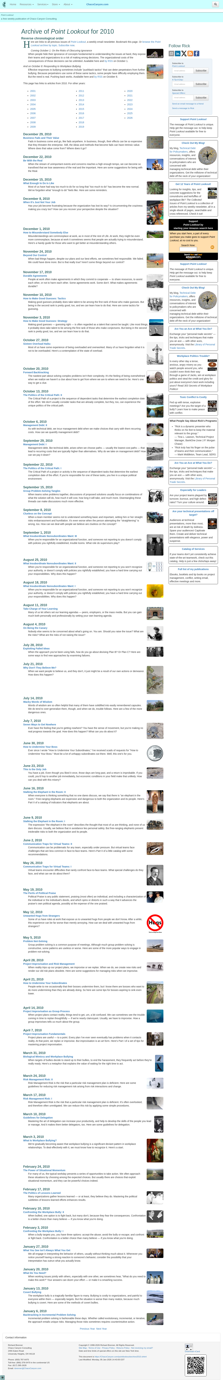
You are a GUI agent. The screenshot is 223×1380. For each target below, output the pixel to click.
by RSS (109, 61)
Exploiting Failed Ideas (36, 648)
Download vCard (192, 1351)
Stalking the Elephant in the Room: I (44, 821)
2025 (130, 113)
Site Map (83, 1348)
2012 (81, 95)
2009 (33, 126)
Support (193, 119)
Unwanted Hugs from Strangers (41, 915)
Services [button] (42, 4)
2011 (81, 91)
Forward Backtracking (36, 372)
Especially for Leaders (193, 490)
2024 (130, 109)
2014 (81, 104)
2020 (130, 91)
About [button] (68, 4)
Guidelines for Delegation (38, 1117)
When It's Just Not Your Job (39, 202)
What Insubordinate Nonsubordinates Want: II (49, 563)
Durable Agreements (35, 275)
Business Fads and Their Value (41, 138)
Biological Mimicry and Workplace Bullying (48, 1056)
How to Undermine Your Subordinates (45, 983)
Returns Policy (122, 1348)
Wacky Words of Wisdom (37, 701)
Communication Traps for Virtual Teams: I (47, 866)
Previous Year (87, 1328)
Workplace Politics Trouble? (193, 356)
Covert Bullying (32, 1292)
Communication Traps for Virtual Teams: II (47, 844)
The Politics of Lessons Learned (42, 1193)
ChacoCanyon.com (97, 4)
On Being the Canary (35, 628)
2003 (33, 100)
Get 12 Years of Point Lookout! (193, 184)
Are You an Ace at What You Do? (193, 328)
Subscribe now (66, 45)
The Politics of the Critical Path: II (42, 395)
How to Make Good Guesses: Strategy (45, 321)
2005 (33, 109)
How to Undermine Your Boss (40, 746)
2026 (130, 117)
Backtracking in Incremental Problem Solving (49, 1314)
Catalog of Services (193, 549)
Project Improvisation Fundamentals (44, 1034)
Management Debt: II (35, 425)
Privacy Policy (108, 1348)
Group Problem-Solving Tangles (41, 491)
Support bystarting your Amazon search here (193, 225)
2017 (81, 117)
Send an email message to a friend (187, 104)
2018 (81, 122)
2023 (130, 104)
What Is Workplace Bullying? (40, 1140)
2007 (33, 117)
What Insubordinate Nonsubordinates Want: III (50, 536)
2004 (33, 104)
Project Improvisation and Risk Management (49, 963)
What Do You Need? (34, 1273)
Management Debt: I (34, 444)
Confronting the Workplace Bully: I (43, 1231)
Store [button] (56, 4)
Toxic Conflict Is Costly (193, 397)
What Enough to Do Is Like (38, 183)
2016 (81, 113)
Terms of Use (95, 1348)
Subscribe (201, 70)
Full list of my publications (193, 569)
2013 (81, 100)
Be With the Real (32, 160)
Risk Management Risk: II (38, 1079)
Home (14, 4)
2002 (33, 95)
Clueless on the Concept (37, 513)
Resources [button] (27, 4)
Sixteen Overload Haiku (36, 343)
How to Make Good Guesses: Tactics (44, 298)
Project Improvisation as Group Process (46, 1011)
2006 (33, 113)
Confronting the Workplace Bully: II (43, 1212)
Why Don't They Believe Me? (39, 667)
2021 (130, 95)
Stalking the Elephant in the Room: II (44, 792)
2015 (81, 109)
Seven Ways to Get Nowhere (39, 724)
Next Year (101, 1328)
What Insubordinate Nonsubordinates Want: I (49, 586)
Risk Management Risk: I (37, 1098)
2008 (33, 122)
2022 (130, 100)
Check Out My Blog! (193, 143)
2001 (33, 91)
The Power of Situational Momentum (44, 1170)
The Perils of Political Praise (39, 893)
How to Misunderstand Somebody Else (45, 232)
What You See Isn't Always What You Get (46, 1250)
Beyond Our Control (35, 255)
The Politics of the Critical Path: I (42, 468)
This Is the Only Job (34, 769)
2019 (81, 126)
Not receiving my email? (142, 1348)
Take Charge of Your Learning (40, 608)
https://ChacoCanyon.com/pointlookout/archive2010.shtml (121, 1356)
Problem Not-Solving (35, 941)
